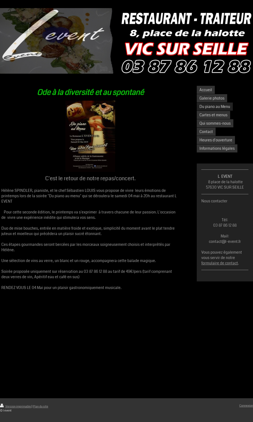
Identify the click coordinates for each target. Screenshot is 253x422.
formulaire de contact (219, 263)
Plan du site (40, 406)
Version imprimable (15, 406)
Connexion (246, 406)
